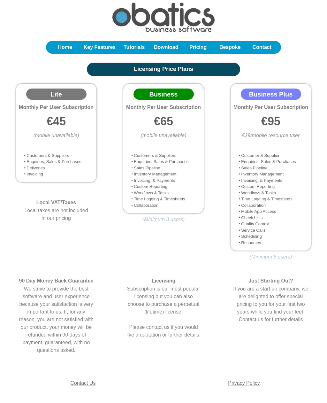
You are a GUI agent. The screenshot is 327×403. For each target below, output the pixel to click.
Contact (261, 47)
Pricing (198, 47)
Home (65, 47)
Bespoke (230, 47)
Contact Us (82, 383)
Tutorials (134, 47)
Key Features (100, 47)
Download (166, 47)
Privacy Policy (244, 383)
